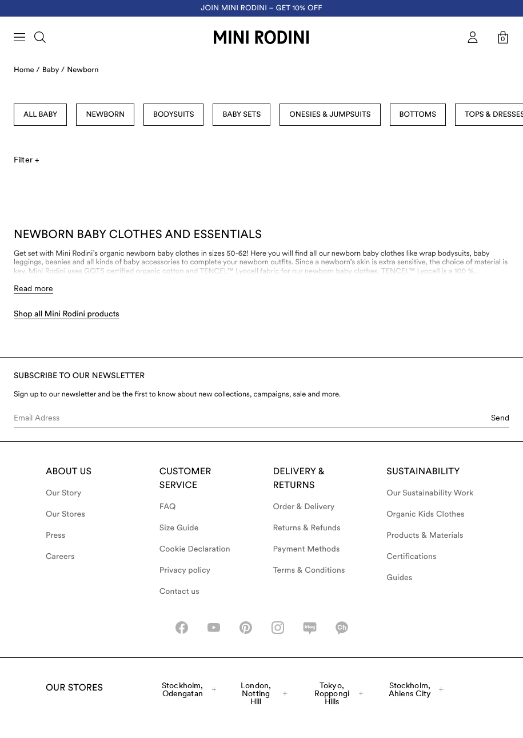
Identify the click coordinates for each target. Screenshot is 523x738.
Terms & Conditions (309, 570)
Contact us (179, 591)
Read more (33, 288)
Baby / (53, 70)
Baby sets (241, 114)
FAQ (167, 506)
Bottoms (418, 114)
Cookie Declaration (194, 549)
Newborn (83, 70)
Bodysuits (173, 114)
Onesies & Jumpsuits (329, 114)
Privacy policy (185, 570)
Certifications (411, 556)
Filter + (26, 159)
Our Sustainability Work (429, 493)
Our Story (63, 493)
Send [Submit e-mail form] (500, 417)
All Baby (40, 114)
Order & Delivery (304, 506)
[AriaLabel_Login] (472, 37)
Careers (60, 556)
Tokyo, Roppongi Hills (338, 693)
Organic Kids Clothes (425, 514)
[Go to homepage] (261, 37)
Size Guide (179, 528)
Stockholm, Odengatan (189, 689)
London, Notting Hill (264, 693)
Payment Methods (306, 549)
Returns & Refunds (307, 528)
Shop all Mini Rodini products (66, 314)
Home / (27, 70)
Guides (399, 577)
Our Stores (65, 514)
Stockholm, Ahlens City (416, 689)
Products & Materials (424, 535)
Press (55, 535)
